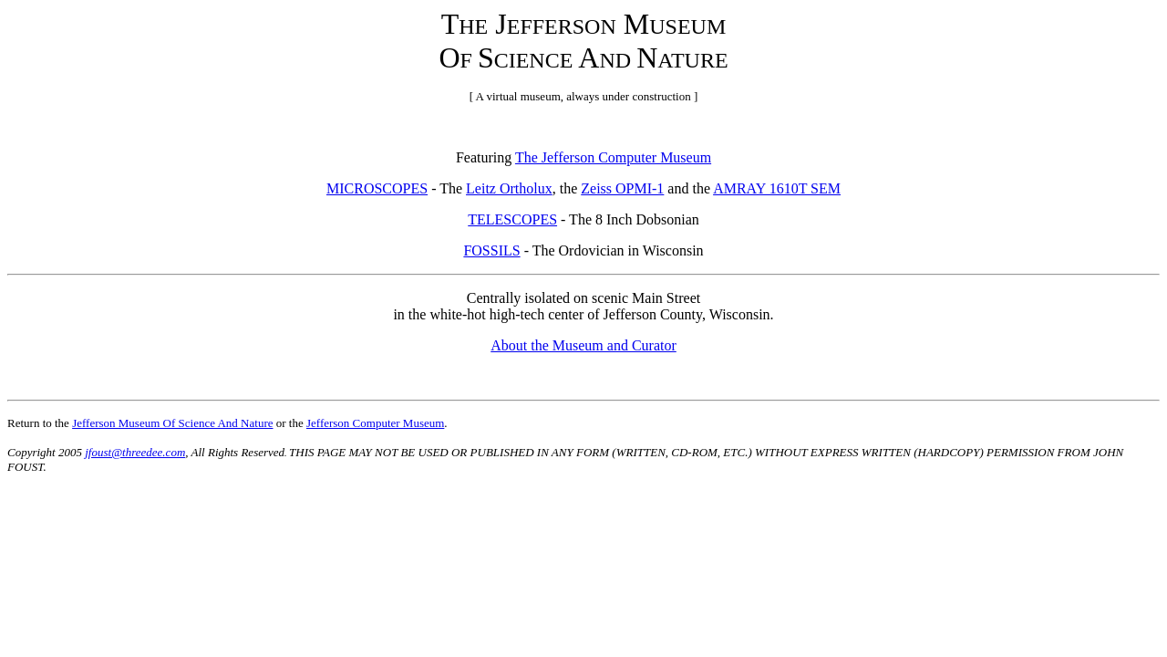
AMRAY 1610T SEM (777, 188)
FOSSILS (491, 250)
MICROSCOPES (377, 188)
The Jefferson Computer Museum (613, 157)
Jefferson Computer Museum (375, 423)
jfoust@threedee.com (135, 452)
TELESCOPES (512, 219)
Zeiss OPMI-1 (622, 188)
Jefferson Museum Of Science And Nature (172, 423)
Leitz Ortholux (509, 188)
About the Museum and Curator (583, 345)
